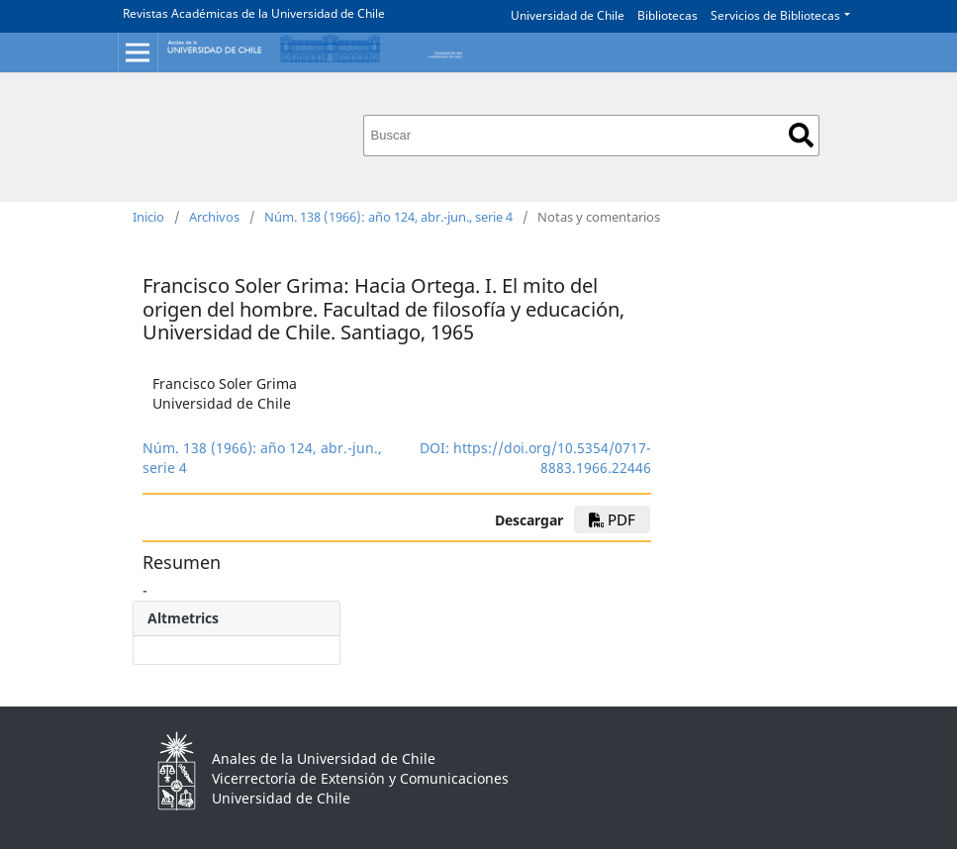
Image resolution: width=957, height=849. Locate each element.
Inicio (148, 217)
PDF (612, 519)
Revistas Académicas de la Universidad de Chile (254, 13)
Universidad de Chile (567, 15)
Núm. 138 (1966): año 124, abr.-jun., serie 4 (388, 217)
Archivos (214, 217)
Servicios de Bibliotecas (775, 15)
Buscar (801, 135)
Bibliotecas (667, 15)
